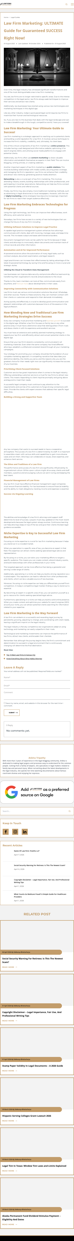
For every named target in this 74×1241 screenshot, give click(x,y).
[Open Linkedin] (25, 832)
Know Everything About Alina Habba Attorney (24, 658)
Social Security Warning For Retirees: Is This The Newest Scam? (39, 865)
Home (6, 17)
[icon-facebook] (6, 832)
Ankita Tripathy (37, 757)
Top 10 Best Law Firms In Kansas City (20, 655)
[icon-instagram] (15, 832)
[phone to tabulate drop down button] (72, 4)
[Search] (69, 811)
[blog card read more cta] (35, 967)
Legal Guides (15, 17)
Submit (13, 713)
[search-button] (66, 4)
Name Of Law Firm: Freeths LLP (26, 851)
